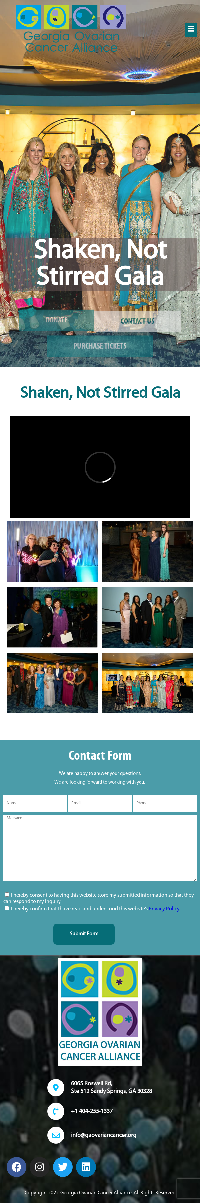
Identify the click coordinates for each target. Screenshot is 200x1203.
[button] (191, 30)
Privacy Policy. (164, 909)
